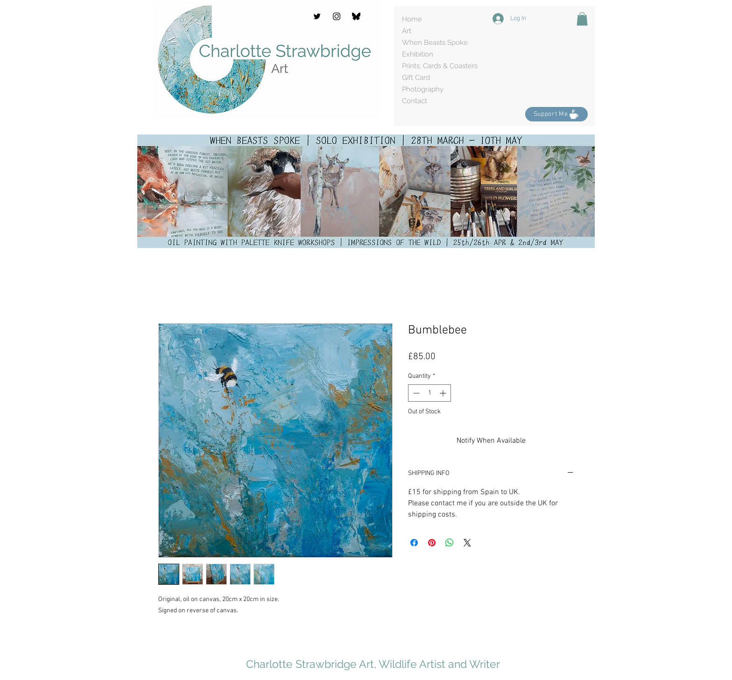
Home (412, 19)
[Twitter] (317, 16)
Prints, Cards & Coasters (440, 66)
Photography (422, 89)
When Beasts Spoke (435, 42)
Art (406, 31)
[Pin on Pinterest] (431, 542)
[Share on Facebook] (414, 542)
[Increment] (444, 393)
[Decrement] (415, 393)
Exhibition (417, 54)
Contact (414, 101)
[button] (582, 19)
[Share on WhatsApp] (449, 542)
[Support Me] (556, 114)
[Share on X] (467, 542)
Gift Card (416, 77)
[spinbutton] (429, 393)
